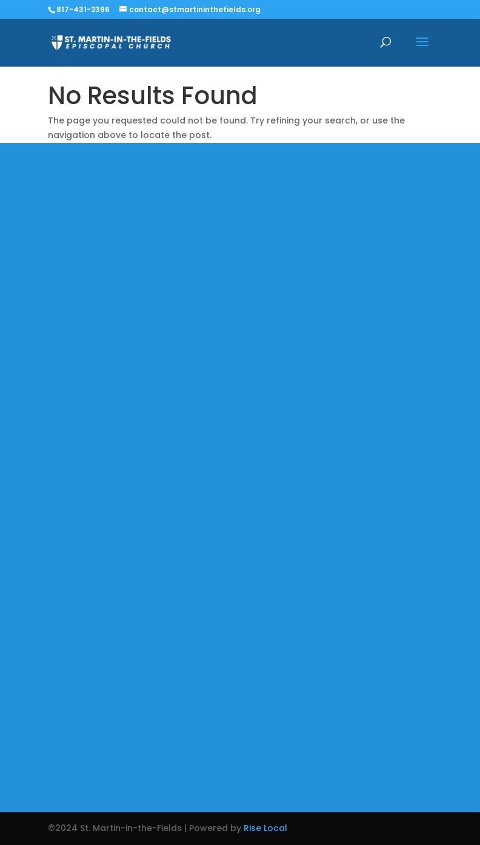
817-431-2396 (83, 9)
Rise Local (265, 828)
